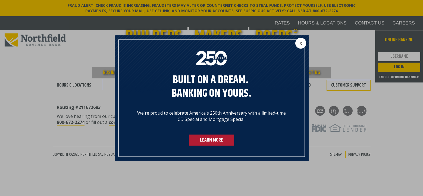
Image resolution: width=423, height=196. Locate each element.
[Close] (300, 43)
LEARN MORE (211, 140)
